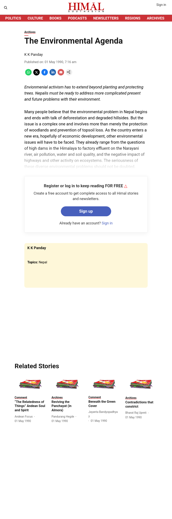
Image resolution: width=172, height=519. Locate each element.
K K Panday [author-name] (33, 54)
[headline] (31, 406)
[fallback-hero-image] (31, 384)
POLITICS (13, 18)
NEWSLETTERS (106, 18)
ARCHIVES (155, 18)
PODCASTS (77, 18)
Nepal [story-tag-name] (43, 262)
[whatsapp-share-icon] (28, 74)
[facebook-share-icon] (44, 74)
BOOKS (55, 18)
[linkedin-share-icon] (52, 74)
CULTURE (35, 18)
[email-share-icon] (61, 74)
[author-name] (24, 417)
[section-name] (21, 397)
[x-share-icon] (36, 74)
